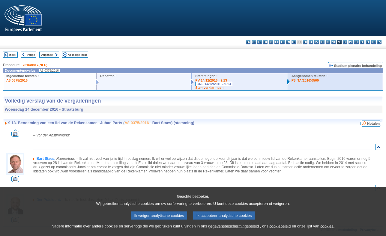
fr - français (294, 42)
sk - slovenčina (362, 42)
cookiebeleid (280, 231)
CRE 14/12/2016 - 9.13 (213, 84)
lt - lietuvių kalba (322, 42)
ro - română (356, 42)
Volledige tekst (77, 54)
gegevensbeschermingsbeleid (233, 231)
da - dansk (265, 42)
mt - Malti (333, 42)
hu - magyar (328, 42)
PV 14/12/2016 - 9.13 (211, 80)
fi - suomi (373, 42)
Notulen (373, 123)
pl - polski (345, 42)
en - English (288, 42)
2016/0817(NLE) (34, 65)
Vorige (31, 54)
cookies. (327, 231)
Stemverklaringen (209, 87)
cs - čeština (259, 42)
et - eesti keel (276, 42)
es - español (254, 42)
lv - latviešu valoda (316, 42)
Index (12, 54)
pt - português (351, 42)
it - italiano (311, 42)
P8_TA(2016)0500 (305, 80)
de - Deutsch (271, 42)
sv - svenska (379, 42)
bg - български (248, 42)
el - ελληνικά (282, 42)
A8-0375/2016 (17, 80)
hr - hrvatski (305, 42)
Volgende (47, 54)
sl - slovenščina (368, 42)
